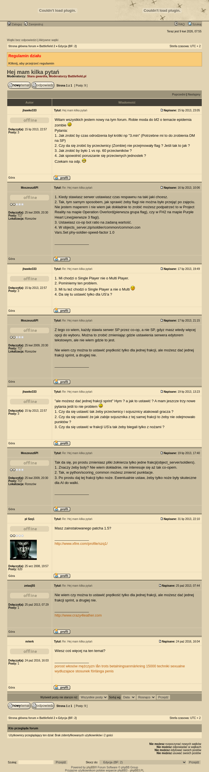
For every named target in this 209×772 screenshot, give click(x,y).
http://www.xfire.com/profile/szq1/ (81, 543)
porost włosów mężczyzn (75, 666)
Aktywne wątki (49, 40)
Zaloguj (15, 24)
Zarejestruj (33, 24)
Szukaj (194, 24)
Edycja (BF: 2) (67, 46)
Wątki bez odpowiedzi (22, 40)
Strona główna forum (22, 46)
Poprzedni (179, 94)
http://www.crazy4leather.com (78, 615)
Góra (11, 177)
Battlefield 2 (47, 46)
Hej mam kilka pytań (33, 72)
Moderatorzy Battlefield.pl (67, 76)
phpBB (90, 767)
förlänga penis (102, 671)
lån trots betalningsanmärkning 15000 (126, 666)
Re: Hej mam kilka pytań (77, 187)
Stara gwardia (37, 76)
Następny (194, 94)
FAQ (179, 24)
